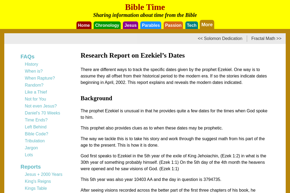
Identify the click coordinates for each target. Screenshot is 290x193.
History (31, 64)
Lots (29, 155)
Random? (34, 85)
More (206, 24)
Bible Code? (36, 134)
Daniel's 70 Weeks (42, 113)
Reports (31, 167)
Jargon (31, 148)
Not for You (35, 99)
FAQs (28, 57)
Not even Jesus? (41, 106)
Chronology (107, 25)
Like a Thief (36, 92)
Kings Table (36, 188)
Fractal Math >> (266, 38)
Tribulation (35, 141)
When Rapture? (40, 78)
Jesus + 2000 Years (44, 174)
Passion (173, 25)
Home (84, 25)
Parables (151, 25)
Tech (191, 25)
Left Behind (36, 127)
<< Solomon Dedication (220, 38)
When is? (34, 71)
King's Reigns (38, 181)
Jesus (130, 25)
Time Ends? (36, 120)
